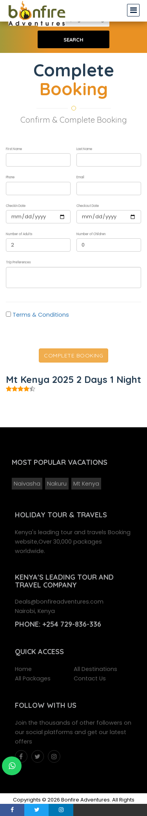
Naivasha (27, 484)
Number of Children (90, 234)
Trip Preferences (18, 262)
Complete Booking (73, 355)
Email (80, 177)
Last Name (84, 149)
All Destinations (95, 669)
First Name (14, 149)
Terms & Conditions (41, 315)
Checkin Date (15, 206)
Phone (10, 177)
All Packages (33, 678)
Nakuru (57, 484)
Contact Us (90, 678)
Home (23, 669)
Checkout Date (87, 206)
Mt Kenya (86, 484)
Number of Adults (19, 234)
